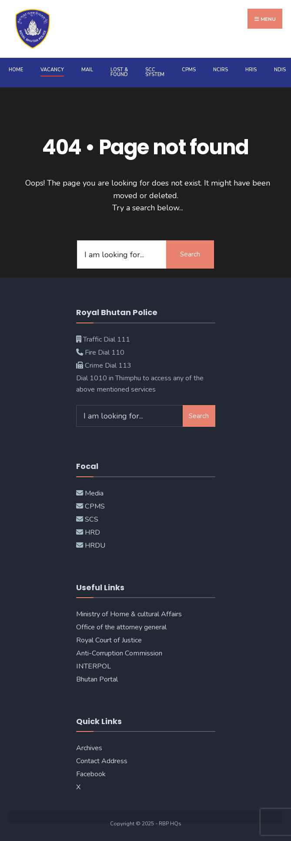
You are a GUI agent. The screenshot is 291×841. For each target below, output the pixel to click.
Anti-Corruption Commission (119, 653)
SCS (91, 519)
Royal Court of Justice (109, 640)
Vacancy (52, 69)
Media (94, 493)
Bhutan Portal (97, 679)
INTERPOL (93, 666)
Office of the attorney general (121, 627)
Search (190, 254)
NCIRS (220, 69)
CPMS (189, 69)
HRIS (251, 69)
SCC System (154, 72)
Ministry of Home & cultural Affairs (129, 614)
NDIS (280, 69)
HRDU (95, 545)
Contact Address (101, 761)
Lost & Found (119, 72)
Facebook (91, 774)
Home (16, 69)
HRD (92, 532)
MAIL (87, 69)
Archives (89, 748)
